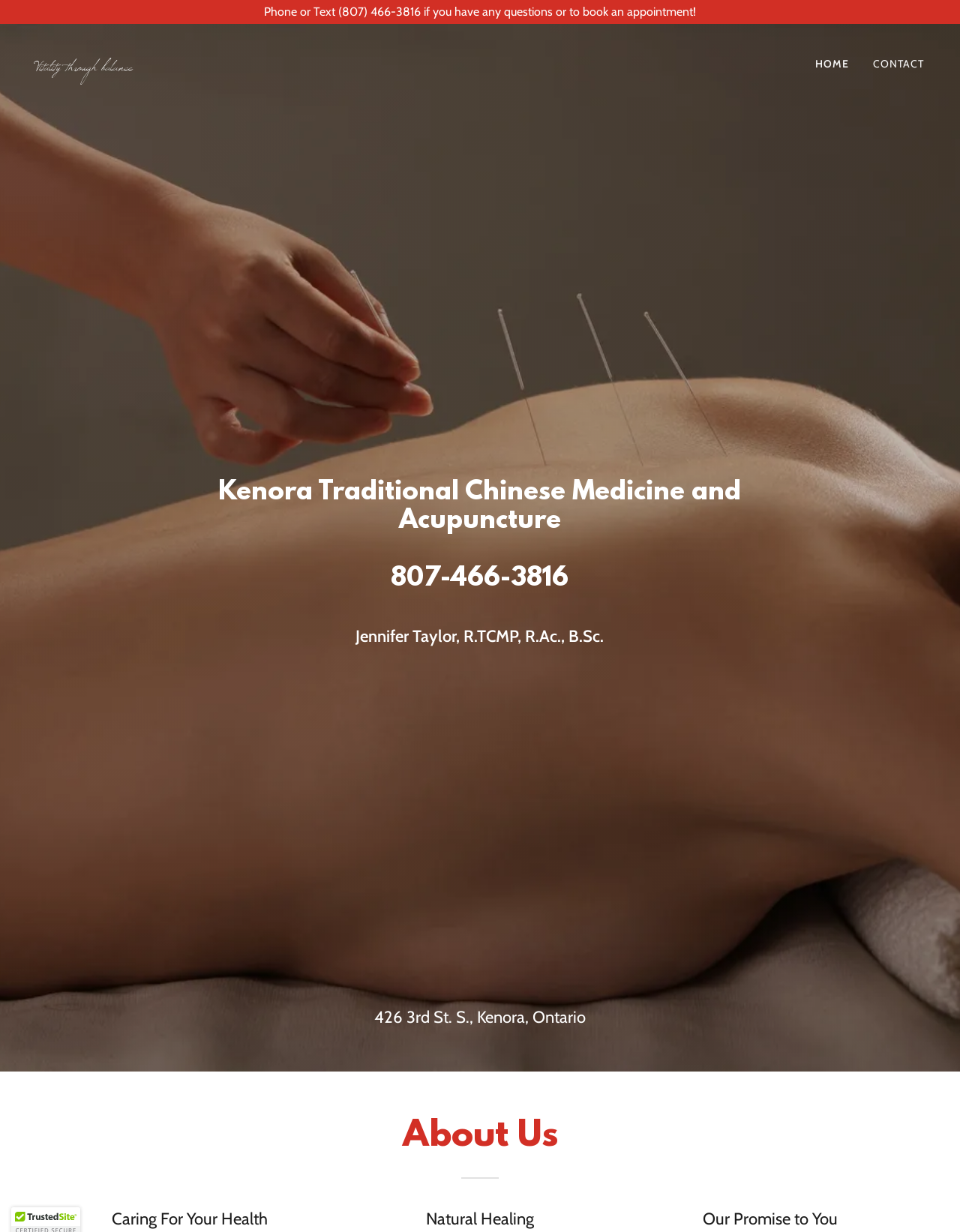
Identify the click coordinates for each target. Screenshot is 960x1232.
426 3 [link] (395, 1017)
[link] (252, 66)
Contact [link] (898, 63)
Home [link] (832, 63)
